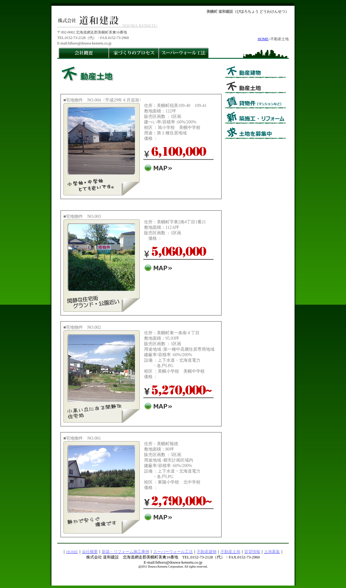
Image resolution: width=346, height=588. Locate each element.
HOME (263, 39)
